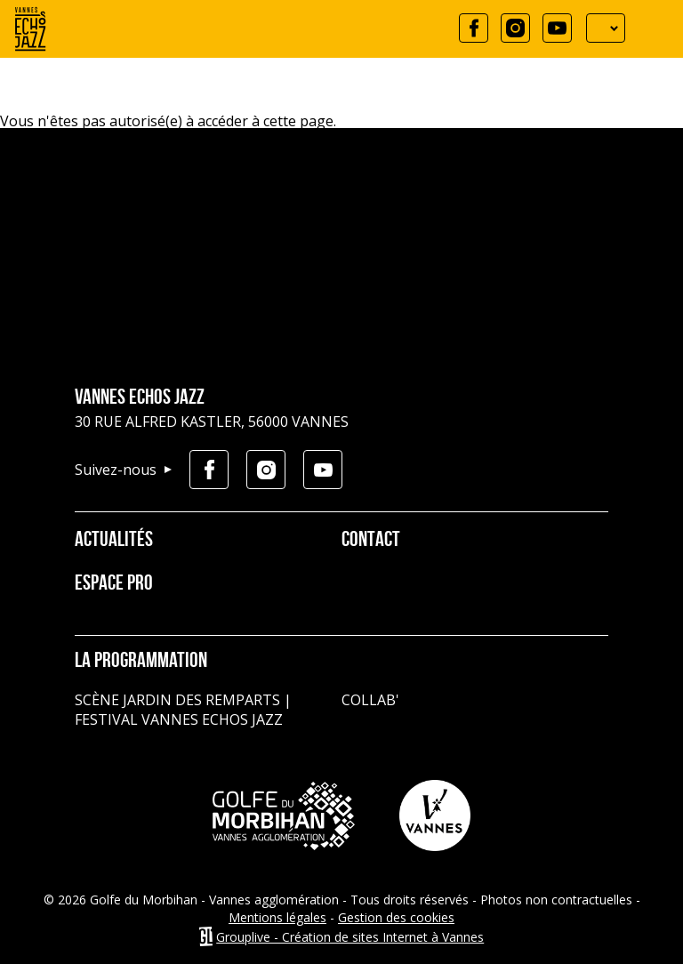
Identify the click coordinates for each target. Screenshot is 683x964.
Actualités (114, 540)
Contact (371, 540)
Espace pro (114, 584)
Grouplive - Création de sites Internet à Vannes (350, 936)
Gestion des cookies (396, 917)
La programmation (141, 661)
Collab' (370, 700)
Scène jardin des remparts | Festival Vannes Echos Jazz (183, 709)
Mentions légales (277, 917)
